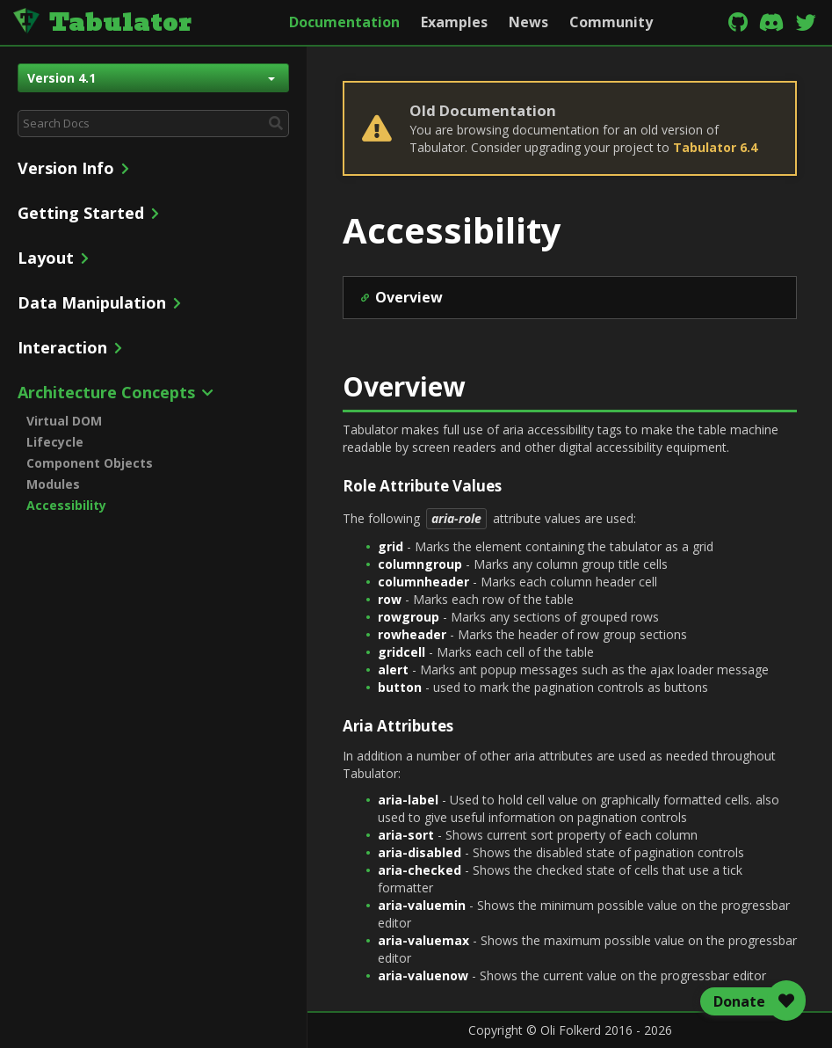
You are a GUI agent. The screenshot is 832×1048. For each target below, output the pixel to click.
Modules (53, 484)
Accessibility (66, 505)
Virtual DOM (64, 420)
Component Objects (89, 463)
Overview (409, 297)
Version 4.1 (151, 77)
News (528, 22)
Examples (454, 22)
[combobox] (153, 123)
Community (611, 22)
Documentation (344, 22)
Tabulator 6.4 (715, 147)
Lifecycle (54, 441)
